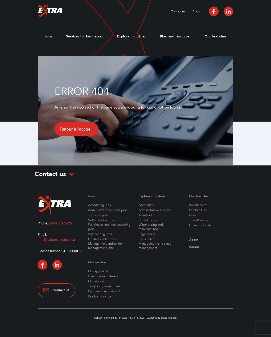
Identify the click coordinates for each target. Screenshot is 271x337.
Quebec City (198, 210)
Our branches (215, 36)
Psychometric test (100, 296)
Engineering (147, 234)
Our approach (98, 271)
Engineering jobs (100, 234)
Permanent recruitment (104, 291)
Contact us (178, 11)
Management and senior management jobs (105, 245)
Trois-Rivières (198, 220)
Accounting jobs (99, 205)
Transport (145, 215)
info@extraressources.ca (56, 240)
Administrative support (154, 210)
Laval (193, 215)
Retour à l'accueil (76, 129)
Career (194, 247)
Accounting (146, 205)
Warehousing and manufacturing (151, 227)
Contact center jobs (102, 239)
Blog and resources (175, 36)
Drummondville (200, 225)
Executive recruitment (103, 276)
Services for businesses (84, 36)
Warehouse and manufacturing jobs (109, 227)
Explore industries (131, 36)
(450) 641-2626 (60, 223)
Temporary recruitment (104, 286)
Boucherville (197, 205)
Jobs (48, 36)
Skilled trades (148, 220)
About (196, 11)
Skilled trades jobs (101, 220)
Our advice (96, 281)
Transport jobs (98, 215)
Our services (97, 262)
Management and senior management (156, 245)
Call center (146, 239)
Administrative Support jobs (107, 210)
